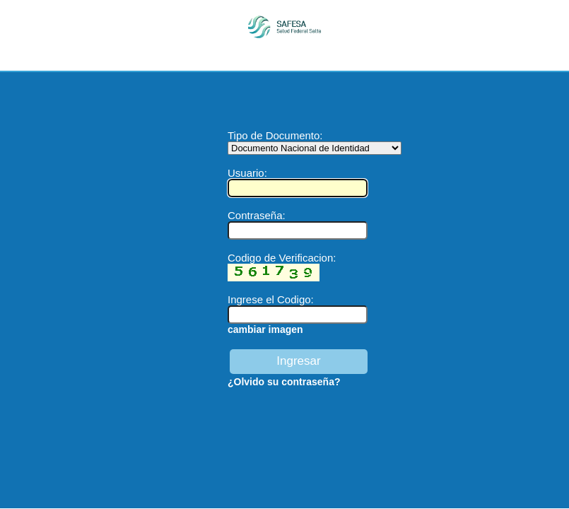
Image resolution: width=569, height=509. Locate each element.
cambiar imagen (265, 329)
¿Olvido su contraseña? (284, 381)
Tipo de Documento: (314, 141)
